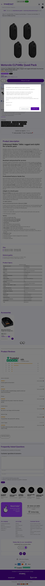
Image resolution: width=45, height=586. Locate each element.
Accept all (35, 108)
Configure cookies (25, 108)
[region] (22, 98)
